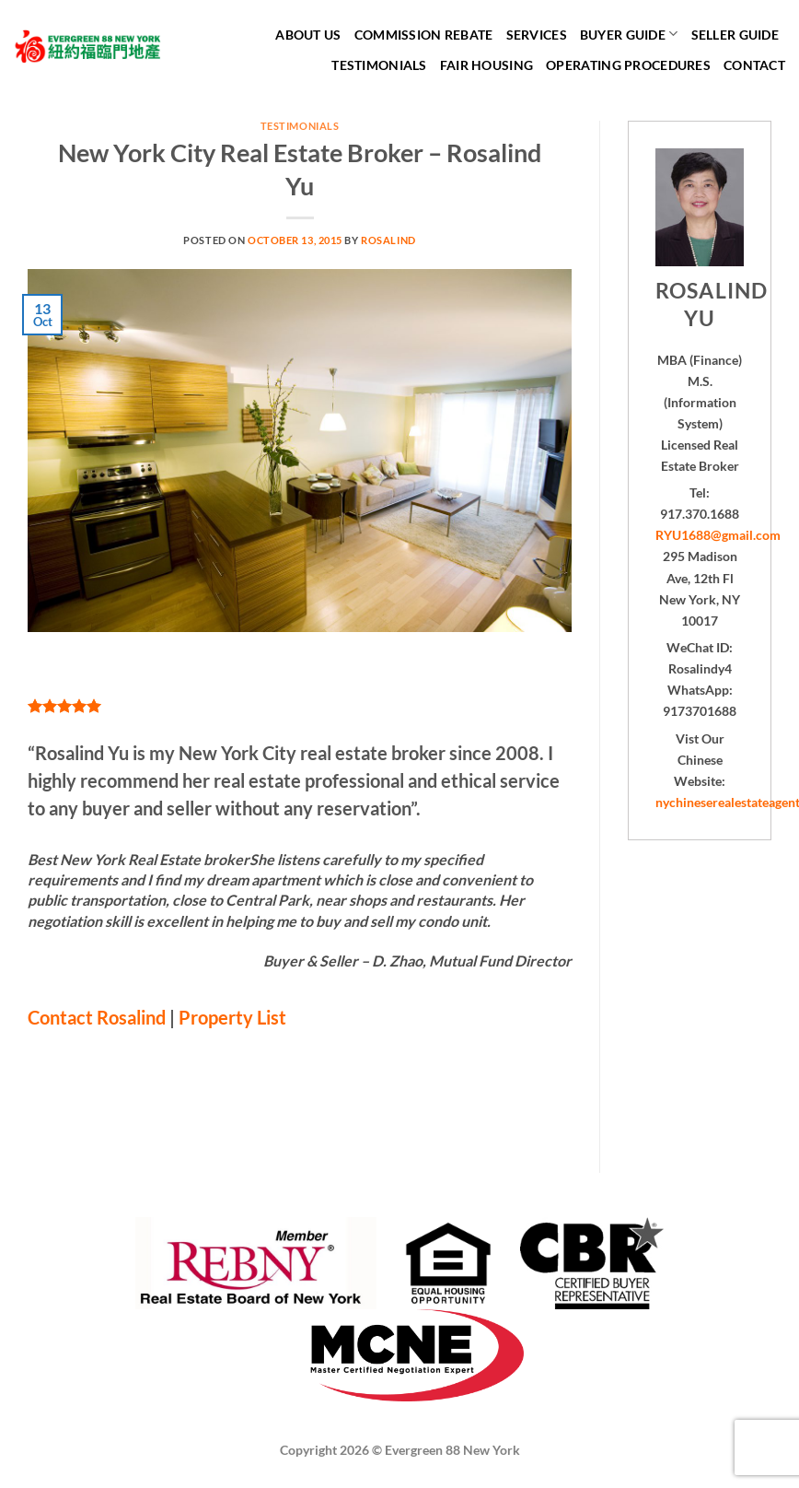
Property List (232, 1017)
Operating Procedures (628, 65)
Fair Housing (486, 65)
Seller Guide (735, 34)
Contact (754, 65)
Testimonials (378, 65)
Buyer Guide (629, 33)
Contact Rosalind (97, 1017)
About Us (308, 34)
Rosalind (388, 240)
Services (536, 34)
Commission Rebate (423, 34)
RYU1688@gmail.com (718, 535)
